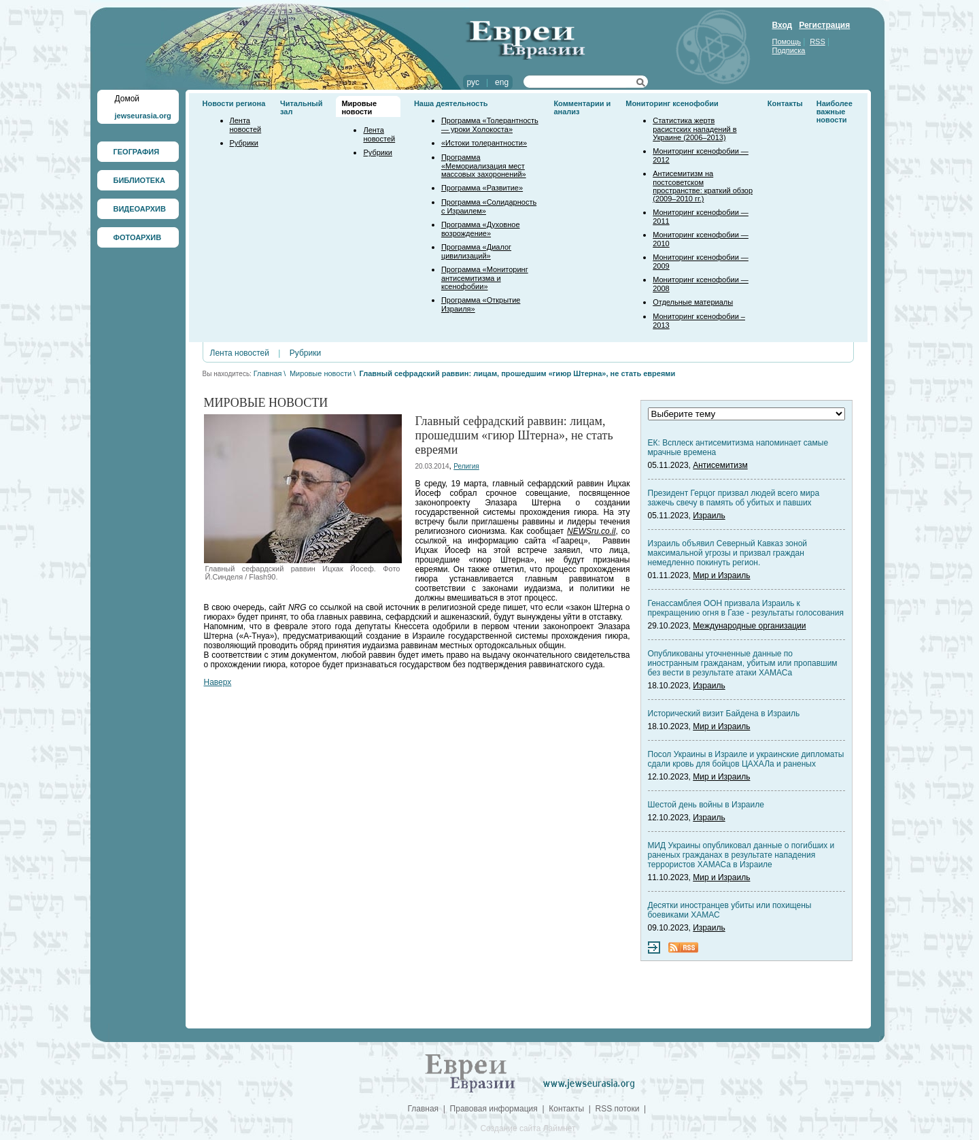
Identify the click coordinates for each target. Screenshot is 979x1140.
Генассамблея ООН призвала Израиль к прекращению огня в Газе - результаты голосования (746, 608)
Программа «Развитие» (482, 188)
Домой (127, 98)
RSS (817, 41)
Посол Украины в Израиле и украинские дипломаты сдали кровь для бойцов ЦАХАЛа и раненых (746, 759)
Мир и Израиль (721, 575)
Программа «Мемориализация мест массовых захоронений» (483, 165)
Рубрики (244, 143)
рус (473, 82)
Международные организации (749, 626)
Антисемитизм (720, 465)
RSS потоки (618, 1108)
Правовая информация (494, 1108)
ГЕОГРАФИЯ (137, 152)
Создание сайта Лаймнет (527, 1128)
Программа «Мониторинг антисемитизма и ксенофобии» (484, 277)
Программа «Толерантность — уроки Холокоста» (489, 124)
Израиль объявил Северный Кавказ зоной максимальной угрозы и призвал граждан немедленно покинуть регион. (728, 553)
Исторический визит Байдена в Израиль (724, 713)
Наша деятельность (451, 103)
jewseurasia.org (143, 116)
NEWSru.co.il (591, 531)
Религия (466, 466)
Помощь (787, 41)
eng (502, 82)
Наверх (218, 682)
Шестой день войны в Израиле (706, 804)
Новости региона (234, 103)
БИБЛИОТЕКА (139, 180)
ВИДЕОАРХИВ (140, 209)
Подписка (789, 50)
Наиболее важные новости (835, 111)
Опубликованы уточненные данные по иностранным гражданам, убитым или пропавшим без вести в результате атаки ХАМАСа (743, 663)
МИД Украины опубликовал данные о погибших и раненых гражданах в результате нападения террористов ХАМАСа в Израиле (741, 855)
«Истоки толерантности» (484, 143)
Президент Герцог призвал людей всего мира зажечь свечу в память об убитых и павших (734, 497)
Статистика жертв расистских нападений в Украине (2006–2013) (694, 128)
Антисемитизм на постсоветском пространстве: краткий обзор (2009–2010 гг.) (703, 186)
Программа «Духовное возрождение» (480, 228)
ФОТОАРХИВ (138, 237)
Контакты (785, 103)
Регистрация (824, 25)
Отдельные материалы (693, 302)
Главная (268, 373)
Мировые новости (359, 107)
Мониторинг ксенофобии (672, 103)
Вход (782, 25)
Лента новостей (246, 124)
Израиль (709, 515)
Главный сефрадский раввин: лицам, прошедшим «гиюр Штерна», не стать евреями (518, 373)
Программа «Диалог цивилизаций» (476, 251)
